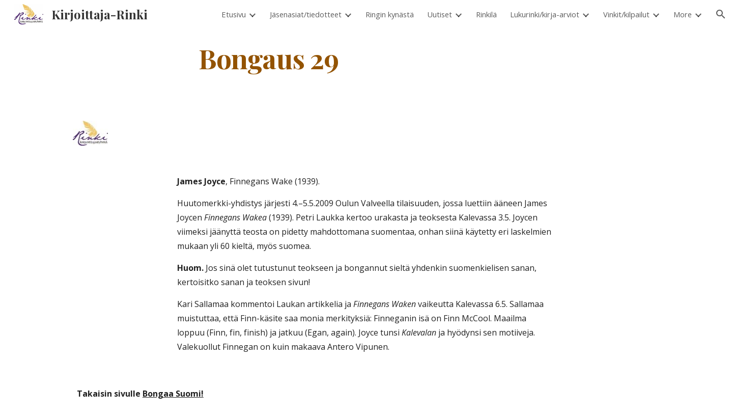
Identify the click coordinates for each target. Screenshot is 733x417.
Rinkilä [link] (486, 14)
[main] (269, 58)
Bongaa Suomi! (173, 393)
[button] (721, 14)
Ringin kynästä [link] (389, 14)
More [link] (682, 14)
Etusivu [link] (233, 14)
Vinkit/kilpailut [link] (626, 14)
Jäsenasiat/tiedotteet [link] (306, 14)
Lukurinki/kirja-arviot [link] (544, 14)
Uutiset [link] (439, 14)
